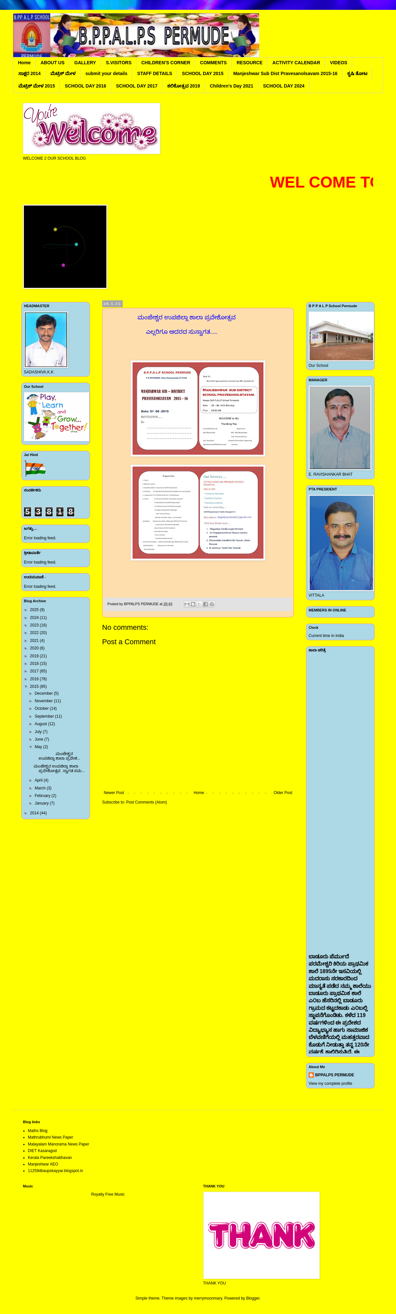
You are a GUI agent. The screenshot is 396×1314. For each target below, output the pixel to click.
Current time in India (326, 635)
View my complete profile (330, 1083)
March (41, 788)
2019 (35, 656)
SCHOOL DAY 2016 (85, 86)
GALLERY (85, 62)
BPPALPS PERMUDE (334, 1075)
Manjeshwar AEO (43, 1164)
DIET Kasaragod (42, 1150)
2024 (35, 617)
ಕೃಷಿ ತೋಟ (357, 73)
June (39, 739)
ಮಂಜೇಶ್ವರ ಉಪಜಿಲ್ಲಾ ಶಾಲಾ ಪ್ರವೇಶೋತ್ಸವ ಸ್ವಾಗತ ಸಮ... (59, 768)
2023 (35, 625)
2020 (35, 648)
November (44, 701)
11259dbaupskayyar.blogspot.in (55, 1170)
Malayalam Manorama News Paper (58, 1144)
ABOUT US (52, 62)
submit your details (106, 73)
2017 (35, 671)
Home (24, 62)
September (45, 716)
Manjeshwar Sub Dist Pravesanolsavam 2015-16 (285, 73)
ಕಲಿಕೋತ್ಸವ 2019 (183, 86)
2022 (35, 632)
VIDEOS (338, 62)
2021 (35, 640)
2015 (35, 686)
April (39, 780)
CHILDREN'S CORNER (165, 62)
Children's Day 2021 (231, 86)
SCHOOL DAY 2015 (203, 73)
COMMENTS (213, 62)
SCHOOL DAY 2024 (284, 86)
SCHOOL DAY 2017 (137, 86)
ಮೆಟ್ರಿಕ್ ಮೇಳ (63, 73)
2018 (35, 663)
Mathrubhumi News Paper (50, 1137)
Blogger (253, 1298)
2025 (35, 609)
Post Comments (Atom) (146, 802)
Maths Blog (37, 1130)
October (42, 708)
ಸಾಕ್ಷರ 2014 (29, 73)
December (44, 693)
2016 (35, 679)
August (41, 724)
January (42, 803)
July (39, 731)
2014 (35, 813)
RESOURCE (249, 62)
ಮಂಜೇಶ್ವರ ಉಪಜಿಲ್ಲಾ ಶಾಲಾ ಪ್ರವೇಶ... (57, 756)
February (43, 795)
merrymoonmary (208, 1298)
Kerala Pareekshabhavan (50, 1157)
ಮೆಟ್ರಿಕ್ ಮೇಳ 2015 (36, 86)
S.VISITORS (118, 62)
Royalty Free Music (108, 1194)
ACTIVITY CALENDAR (296, 62)
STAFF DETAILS (154, 73)
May (39, 747)
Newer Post (114, 792)
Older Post (283, 792)
